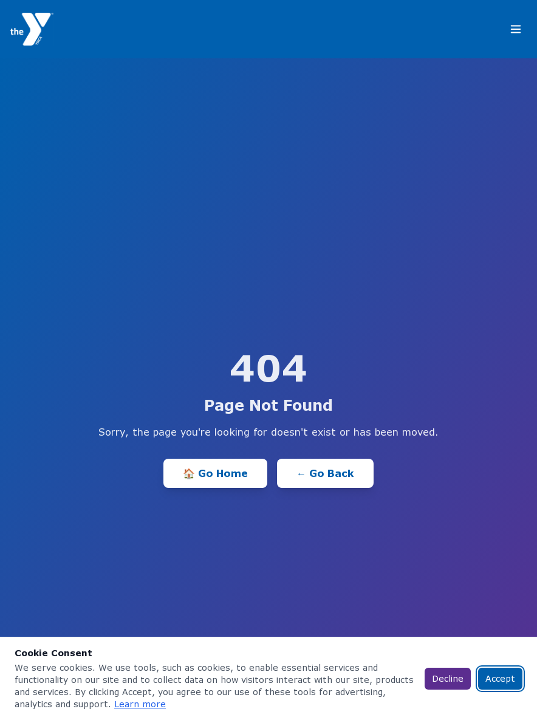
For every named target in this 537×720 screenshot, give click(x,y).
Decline (447, 678)
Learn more (140, 704)
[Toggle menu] (515, 29)
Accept (500, 678)
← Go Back (325, 473)
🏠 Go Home (215, 473)
